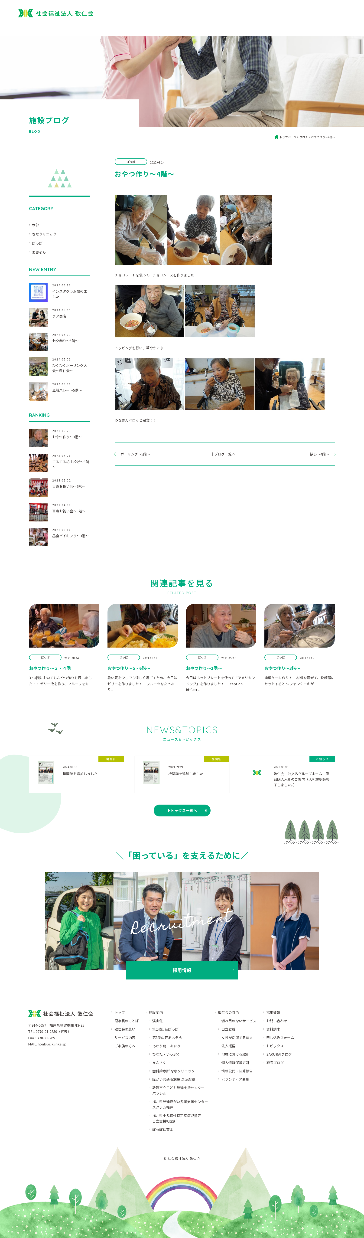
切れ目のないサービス (238, 1020)
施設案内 (283, 27)
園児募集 (282, 12)
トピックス (275, 1045)
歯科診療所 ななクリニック (173, 1070)
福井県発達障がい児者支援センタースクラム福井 (180, 1104)
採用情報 (322, 12)
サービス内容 (255, 27)
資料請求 (273, 1029)
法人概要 (338, 27)
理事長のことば (126, 1020)
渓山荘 (157, 1020)
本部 (35, 225)
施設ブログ (275, 1062)
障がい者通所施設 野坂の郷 (173, 1079)
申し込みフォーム (280, 1037)
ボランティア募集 (235, 1079)
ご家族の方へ (223, 27)
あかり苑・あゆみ (166, 1045)
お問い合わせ (276, 1020)
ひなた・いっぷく (166, 1054)
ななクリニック (44, 234)
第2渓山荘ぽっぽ (165, 1029)
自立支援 (228, 1029)
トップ (162, 27)
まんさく (159, 1062)
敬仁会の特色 (228, 1012)
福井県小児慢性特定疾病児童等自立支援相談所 (176, 1118)
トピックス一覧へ (182, 810)
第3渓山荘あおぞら (167, 1037)
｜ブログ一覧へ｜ (225, 454)
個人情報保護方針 (235, 1062)
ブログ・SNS (311, 27)
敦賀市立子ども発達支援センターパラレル (178, 1090)
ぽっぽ (37, 243)
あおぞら (39, 252)
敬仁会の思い (124, 1029)
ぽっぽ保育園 (255, 12)
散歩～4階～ (319, 454)
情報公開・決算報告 (237, 1070)
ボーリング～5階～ (135, 454)
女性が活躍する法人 (237, 1037)
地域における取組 (235, 1054)
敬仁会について (190, 27)
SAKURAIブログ (279, 1054)
